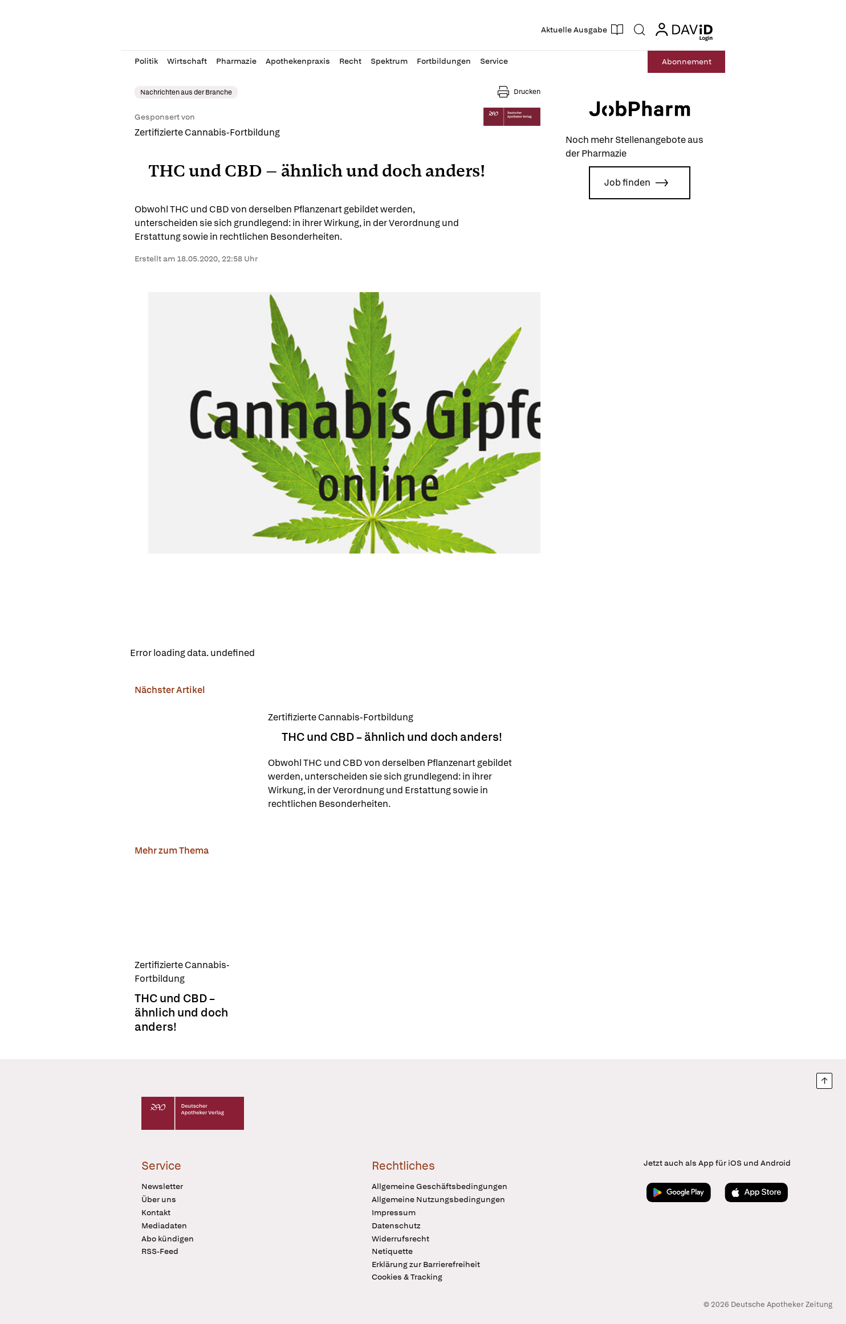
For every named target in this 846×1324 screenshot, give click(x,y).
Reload (279, 653)
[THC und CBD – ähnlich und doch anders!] (194, 761)
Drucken (527, 91)
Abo (686, 62)
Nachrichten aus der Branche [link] (186, 92)
